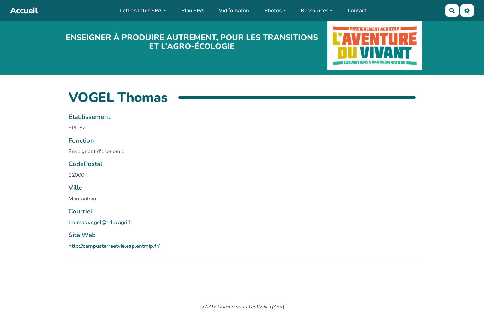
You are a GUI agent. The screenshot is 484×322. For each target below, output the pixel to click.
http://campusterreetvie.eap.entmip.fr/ (114, 246)
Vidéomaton (234, 10)
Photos (275, 10)
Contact (357, 10)
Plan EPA (192, 10)
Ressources (316, 10)
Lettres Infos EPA (143, 10)
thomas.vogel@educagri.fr (100, 222)
